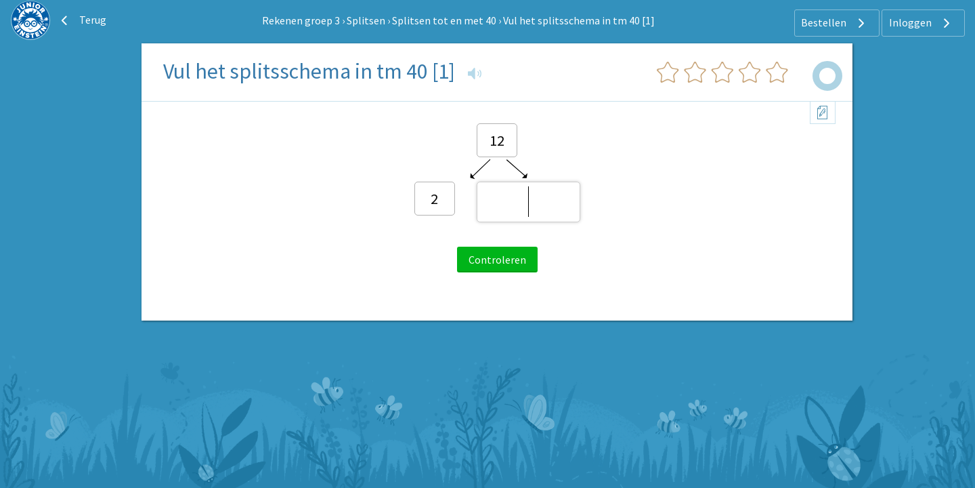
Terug (82, 20)
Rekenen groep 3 (301, 20)
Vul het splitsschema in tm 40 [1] (579, 20)
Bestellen (834, 23)
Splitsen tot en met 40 (444, 20)
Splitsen (366, 20)
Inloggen (921, 23)
